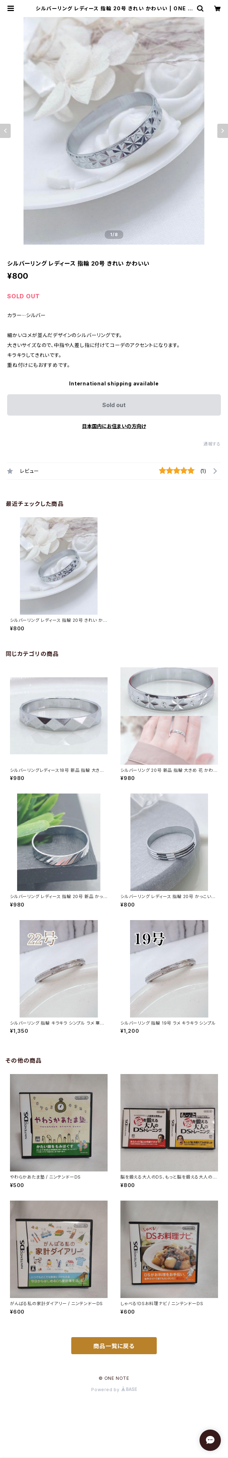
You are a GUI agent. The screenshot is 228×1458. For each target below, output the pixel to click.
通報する (212, 444)
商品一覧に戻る (114, 1346)
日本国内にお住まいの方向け (114, 426)
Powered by (114, 1389)
